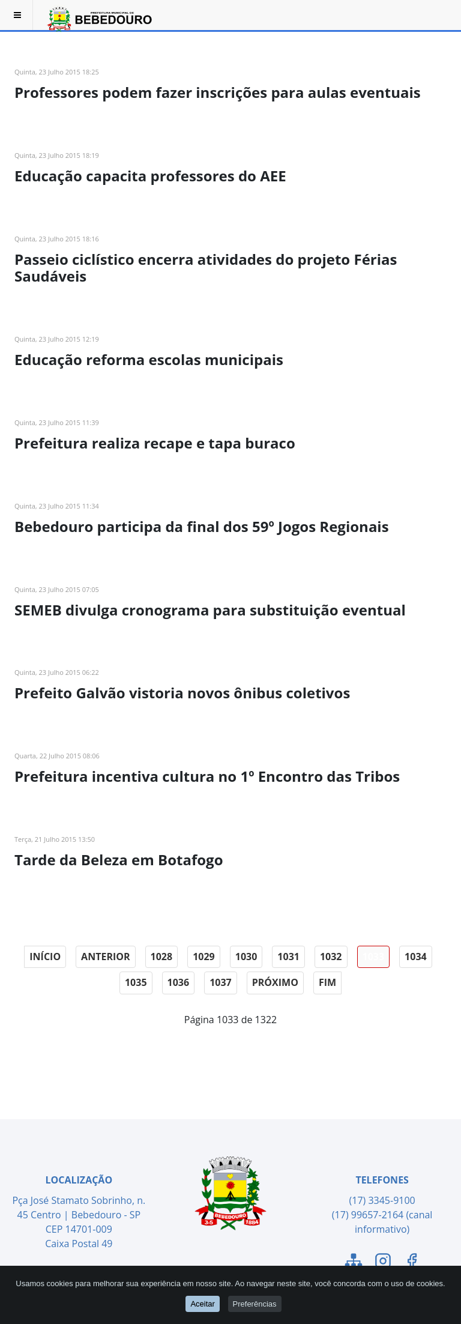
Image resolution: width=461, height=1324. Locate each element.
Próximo (275, 982)
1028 (162, 956)
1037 (220, 982)
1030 (246, 956)
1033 (374, 956)
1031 (288, 956)
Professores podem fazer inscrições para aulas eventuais (217, 92)
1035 (136, 982)
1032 (331, 956)
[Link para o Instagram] (383, 1263)
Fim (327, 982)
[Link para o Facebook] (411, 1263)
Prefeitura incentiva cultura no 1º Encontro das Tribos (207, 776)
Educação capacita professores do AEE (150, 176)
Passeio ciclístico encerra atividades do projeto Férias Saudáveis (205, 267)
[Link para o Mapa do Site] (354, 1263)
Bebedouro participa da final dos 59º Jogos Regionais (201, 526)
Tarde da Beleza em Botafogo (118, 859)
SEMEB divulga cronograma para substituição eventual (210, 610)
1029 (204, 956)
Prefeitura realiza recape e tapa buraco (154, 443)
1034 (416, 956)
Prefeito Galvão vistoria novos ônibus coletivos (182, 693)
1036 (178, 982)
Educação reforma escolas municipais (148, 359)
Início (45, 956)
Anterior (105, 956)
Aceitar (202, 1303)
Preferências (255, 1303)
